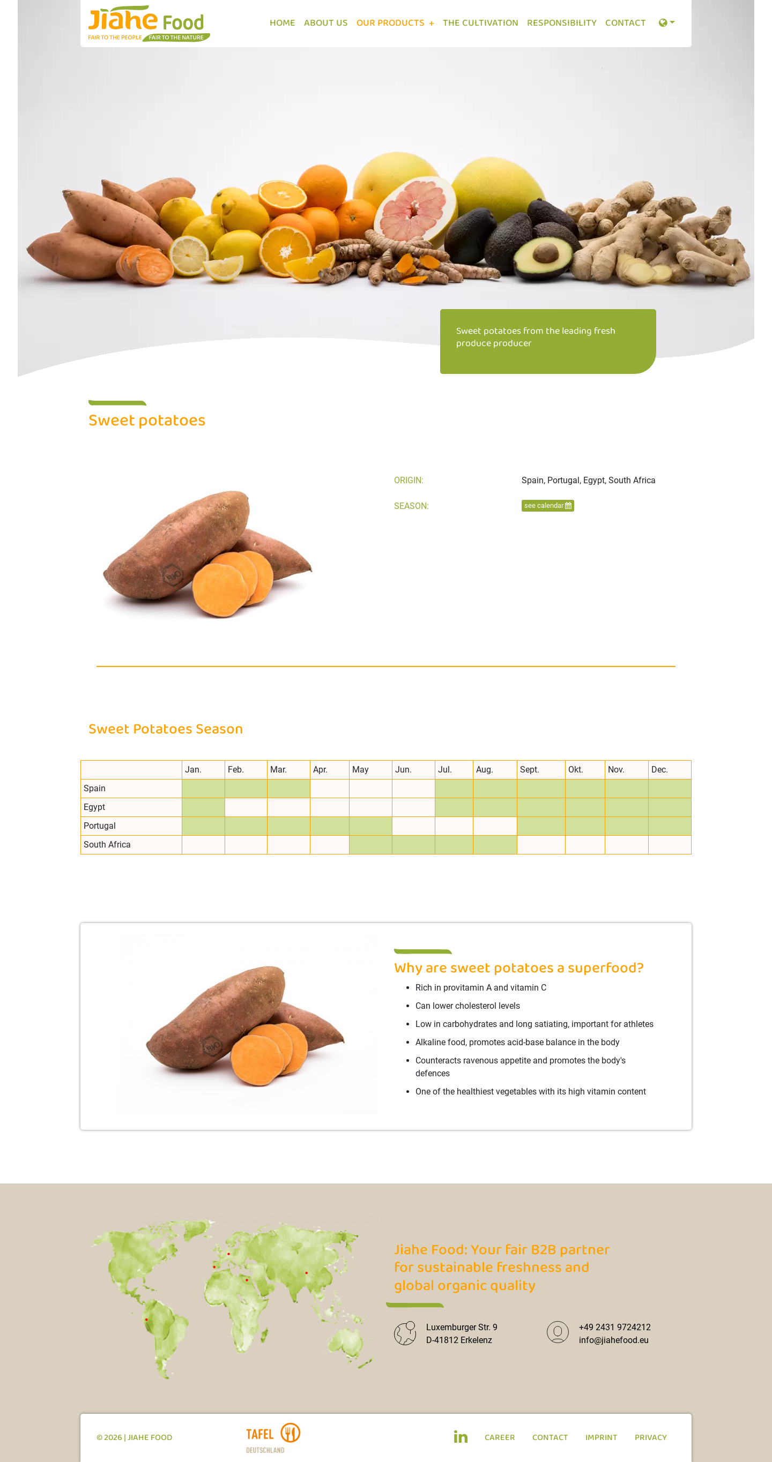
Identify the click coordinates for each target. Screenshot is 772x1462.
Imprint (601, 1437)
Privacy (651, 1437)
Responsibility (562, 23)
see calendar (547, 505)
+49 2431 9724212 (615, 1327)
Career (500, 1437)
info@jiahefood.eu (614, 1340)
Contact (625, 23)
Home (282, 23)
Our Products (392, 23)
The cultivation (480, 23)
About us (326, 23)
